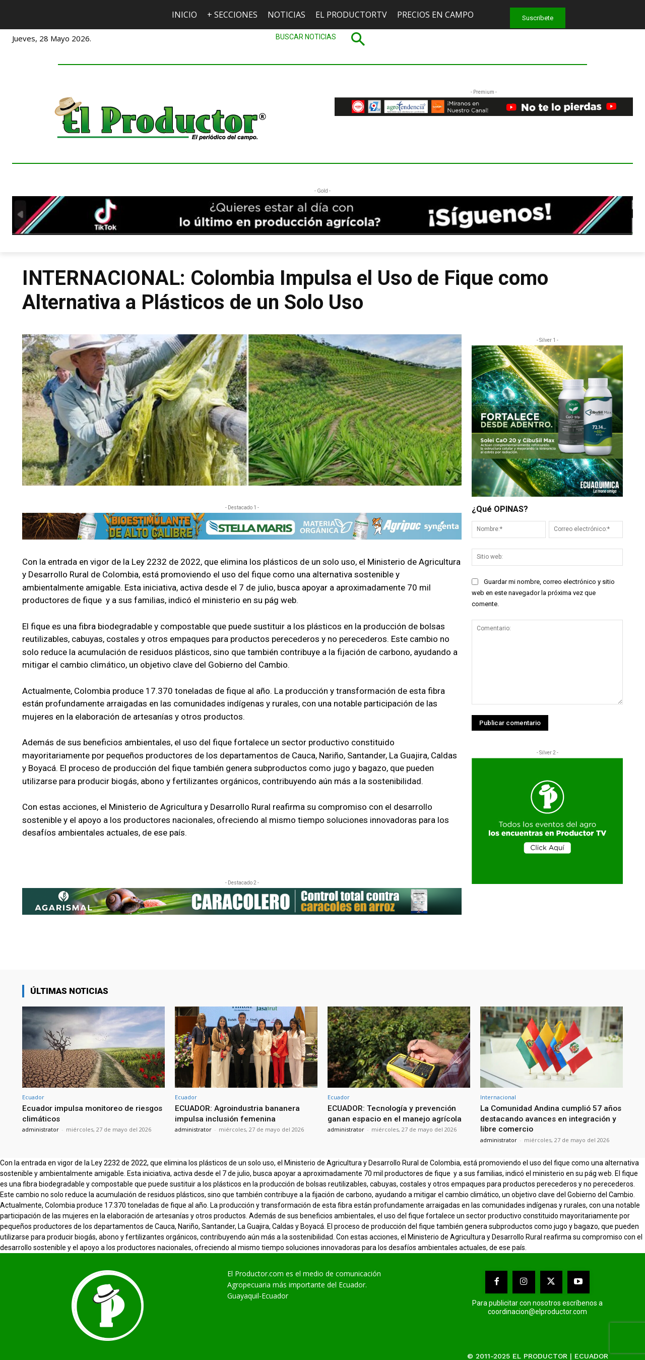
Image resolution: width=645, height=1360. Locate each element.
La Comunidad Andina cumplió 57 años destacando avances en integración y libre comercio (544, 1118)
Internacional (498, 1097)
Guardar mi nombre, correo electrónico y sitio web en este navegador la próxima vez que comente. (543, 593)
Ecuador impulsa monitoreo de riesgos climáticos (81, 1113)
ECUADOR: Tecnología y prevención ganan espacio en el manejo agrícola (398, 1113)
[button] (322, 39)
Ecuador (33, 1097)
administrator (40, 1129)
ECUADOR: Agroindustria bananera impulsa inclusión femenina (241, 1113)
